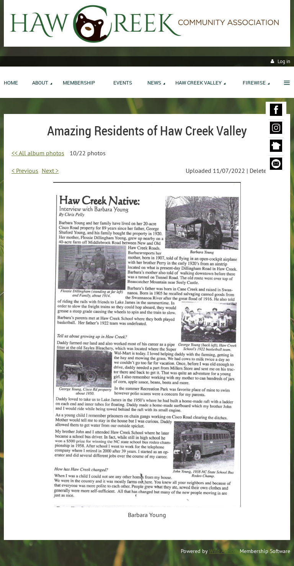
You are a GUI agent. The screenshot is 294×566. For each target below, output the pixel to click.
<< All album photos (37, 153)
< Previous (24, 170)
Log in (284, 61)
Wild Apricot (223, 551)
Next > (50, 170)
